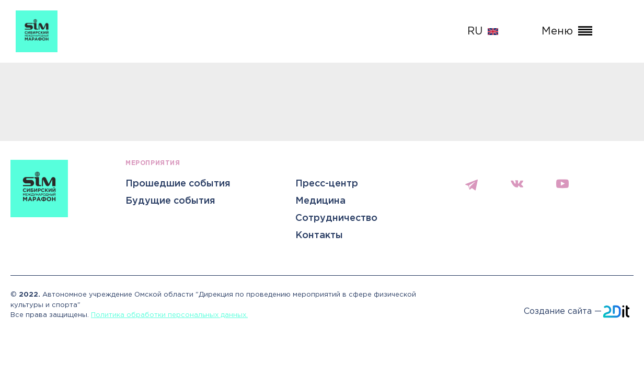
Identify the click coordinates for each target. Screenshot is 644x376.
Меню (567, 31)
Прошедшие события (178, 184)
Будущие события (170, 201)
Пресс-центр (326, 184)
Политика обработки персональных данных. (169, 315)
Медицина (320, 201)
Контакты (319, 235)
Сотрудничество (336, 218)
